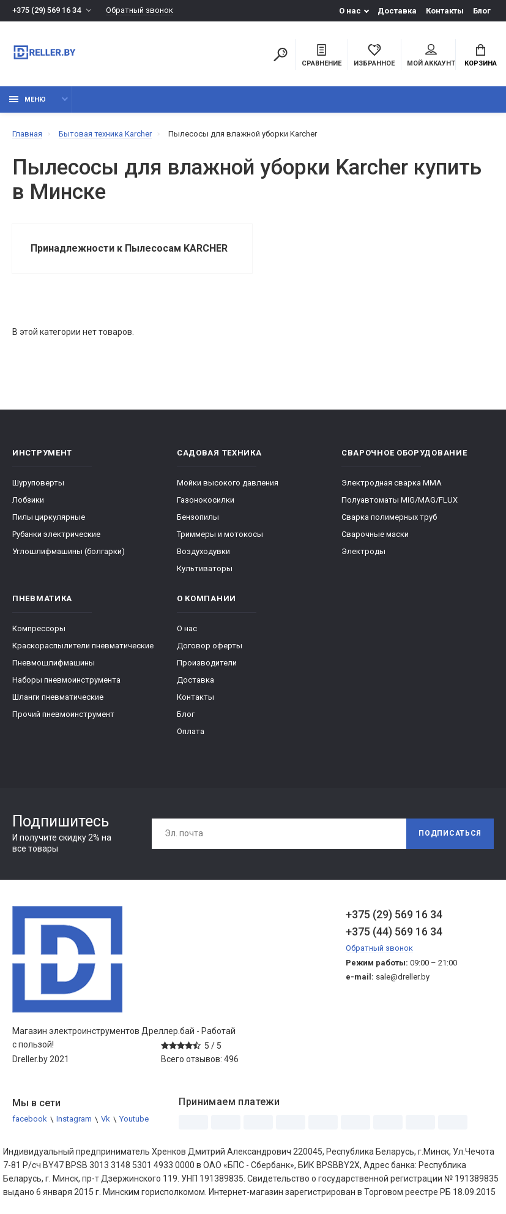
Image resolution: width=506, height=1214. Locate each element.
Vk (105, 1119)
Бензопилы (198, 517)
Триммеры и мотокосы (220, 534)
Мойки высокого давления (227, 482)
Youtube (134, 1119)
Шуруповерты (38, 482)
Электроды (363, 551)
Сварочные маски (375, 534)
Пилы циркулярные (48, 517)
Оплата (190, 731)
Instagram (74, 1119)
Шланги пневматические (57, 697)
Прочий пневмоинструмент (63, 714)
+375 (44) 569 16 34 (394, 931)
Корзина (480, 55)
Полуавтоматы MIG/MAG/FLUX (399, 499)
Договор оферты (209, 645)
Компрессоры (38, 628)
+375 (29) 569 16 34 (46, 10)
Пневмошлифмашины (53, 662)
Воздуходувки (203, 551)
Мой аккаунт (431, 55)
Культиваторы (205, 568)
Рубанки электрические (56, 534)
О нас (350, 10)
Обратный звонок (139, 10)
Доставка (397, 10)
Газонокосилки (205, 499)
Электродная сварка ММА (391, 482)
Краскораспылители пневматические (83, 645)
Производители (207, 662)
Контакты (445, 10)
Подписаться (450, 834)
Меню (27, 99)
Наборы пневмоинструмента (66, 679)
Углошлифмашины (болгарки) (68, 551)
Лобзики (28, 499)
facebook (29, 1119)
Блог (482, 10)
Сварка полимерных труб (389, 517)
